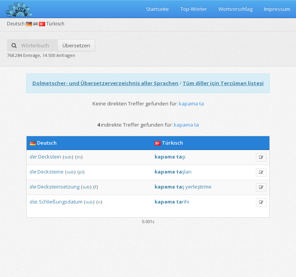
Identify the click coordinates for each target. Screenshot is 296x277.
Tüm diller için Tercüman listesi (223, 83)
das (34, 201)
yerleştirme (198, 186)
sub (68, 157)
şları (187, 171)
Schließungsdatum (60, 201)
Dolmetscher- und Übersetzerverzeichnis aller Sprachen (105, 83)
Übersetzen (76, 45)
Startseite (157, 8)
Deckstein (49, 156)
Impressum (277, 8)
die (33, 171)
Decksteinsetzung (58, 186)
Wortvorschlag (235, 8)
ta (179, 156)
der (33, 156)
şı (183, 156)
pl (81, 172)
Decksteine (50, 171)
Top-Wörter (193, 8)
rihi (185, 201)
